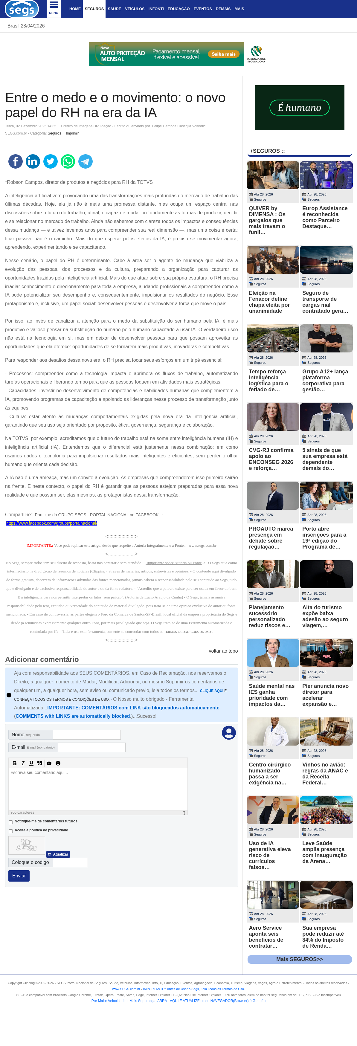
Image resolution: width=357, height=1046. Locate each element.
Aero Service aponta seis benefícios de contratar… (266, 937)
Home (75, 9)
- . (192, 989)
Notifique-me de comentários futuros (46, 821)
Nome (26, 734)
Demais (223, 9)
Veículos (134, 9)
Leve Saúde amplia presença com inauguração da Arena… (324, 852)
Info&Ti (156, 9)
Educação (179, 9)
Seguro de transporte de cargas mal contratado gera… (325, 302)
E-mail (33, 747)
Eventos (203, 9)
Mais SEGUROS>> (299, 959)
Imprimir (72, 133)
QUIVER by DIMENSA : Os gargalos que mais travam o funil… (267, 220)
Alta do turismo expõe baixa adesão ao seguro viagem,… (325, 616)
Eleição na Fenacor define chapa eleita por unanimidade (269, 302)
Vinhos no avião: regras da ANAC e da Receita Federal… (325, 774)
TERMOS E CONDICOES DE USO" (188, 631)
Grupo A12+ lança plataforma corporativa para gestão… (325, 381)
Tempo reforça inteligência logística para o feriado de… (269, 381)
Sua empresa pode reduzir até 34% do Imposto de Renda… (323, 937)
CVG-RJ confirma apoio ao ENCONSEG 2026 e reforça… (271, 459)
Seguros (94, 9)
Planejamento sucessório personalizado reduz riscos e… (270, 616)
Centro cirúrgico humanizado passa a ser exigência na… (270, 774)
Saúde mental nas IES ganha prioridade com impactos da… (272, 695)
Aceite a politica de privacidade (41, 830)
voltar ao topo (223, 650)
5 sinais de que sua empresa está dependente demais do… (324, 459)
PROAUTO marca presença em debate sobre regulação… (271, 538)
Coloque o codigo (30, 862)
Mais (239, 9)
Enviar (19, 875)
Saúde (114, 9)
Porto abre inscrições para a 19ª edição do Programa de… (324, 538)
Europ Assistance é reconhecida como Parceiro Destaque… (324, 217)
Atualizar (60, 854)
